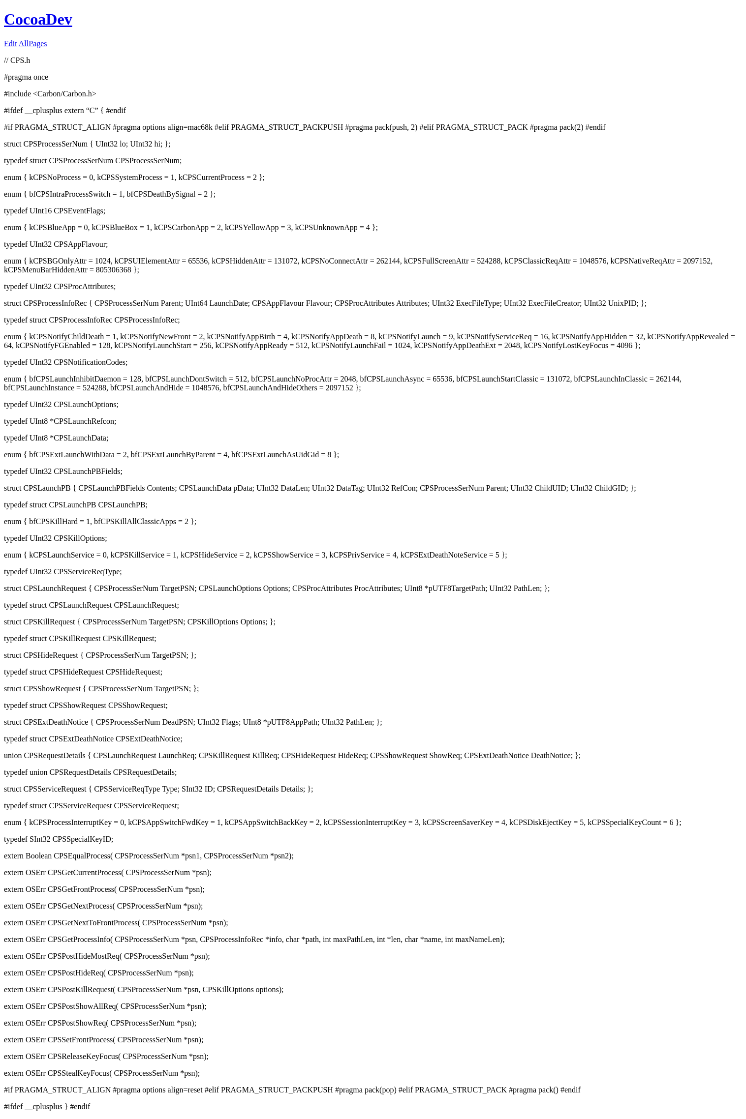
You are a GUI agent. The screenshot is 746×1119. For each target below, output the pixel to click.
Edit (10, 43)
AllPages (33, 43)
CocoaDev (38, 19)
